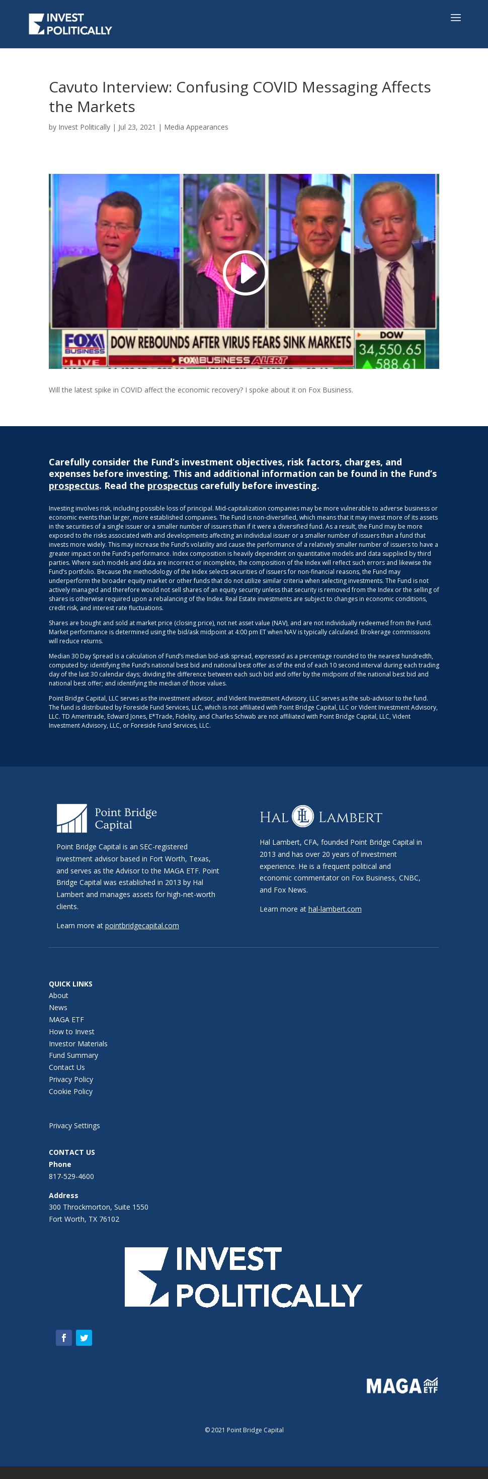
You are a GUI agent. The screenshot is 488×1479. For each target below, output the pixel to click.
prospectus (74, 485)
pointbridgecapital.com (142, 925)
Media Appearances (196, 127)
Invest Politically (84, 127)
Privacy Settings (74, 1125)
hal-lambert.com (335, 909)
